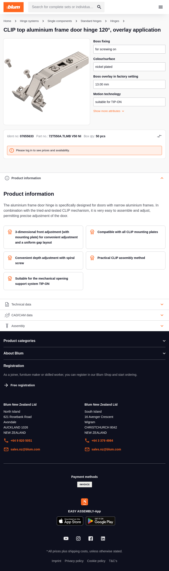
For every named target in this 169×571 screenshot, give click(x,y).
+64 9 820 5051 (18, 440)
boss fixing (101, 41)
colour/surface (104, 59)
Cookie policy (96, 561)
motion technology (107, 94)
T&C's (113, 561)
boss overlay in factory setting (115, 76)
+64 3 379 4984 (98, 440)
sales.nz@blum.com (22, 449)
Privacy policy (74, 561)
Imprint (56, 561)
